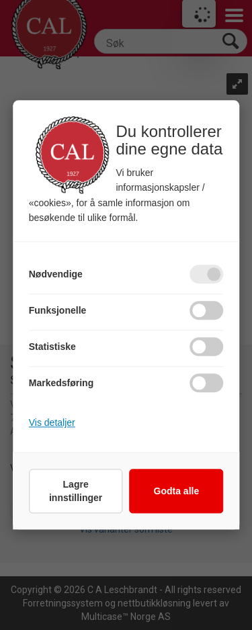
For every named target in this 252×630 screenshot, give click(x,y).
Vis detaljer (52, 423)
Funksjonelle (58, 311)
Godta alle (177, 491)
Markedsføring (61, 383)
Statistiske (52, 347)
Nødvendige (56, 274)
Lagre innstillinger (75, 492)
